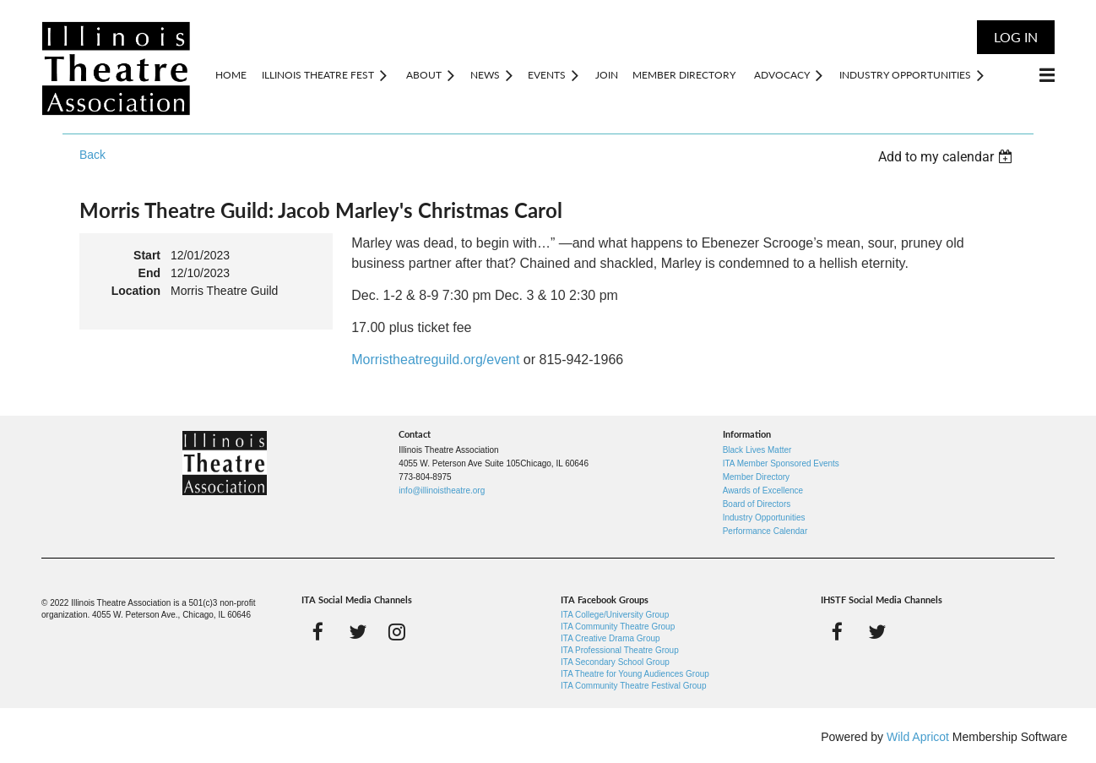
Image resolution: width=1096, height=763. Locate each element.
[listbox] (947, 156)
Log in (1016, 37)
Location (135, 290)
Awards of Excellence (763, 490)
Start (146, 255)
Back (92, 154)
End (149, 273)
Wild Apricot (918, 737)
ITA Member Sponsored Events (781, 463)
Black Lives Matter (757, 450)
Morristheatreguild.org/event (435, 359)
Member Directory (756, 477)
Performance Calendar (765, 531)
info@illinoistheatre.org (442, 490)
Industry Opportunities (764, 517)
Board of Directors (757, 504)
